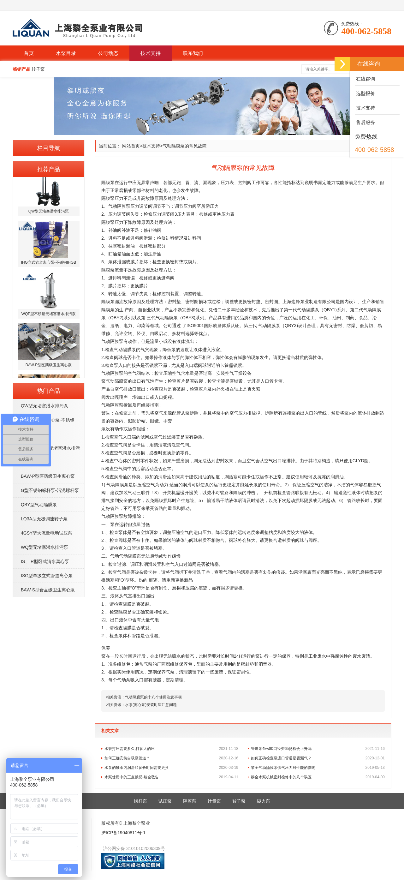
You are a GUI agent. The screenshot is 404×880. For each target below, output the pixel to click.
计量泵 (214, 801)
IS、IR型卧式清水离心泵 (45, 561)
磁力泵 (263, 801)
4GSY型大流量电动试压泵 (46, 533)
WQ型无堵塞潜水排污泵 (44, 547)
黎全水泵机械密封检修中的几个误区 (318, 777)
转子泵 (239, 801)
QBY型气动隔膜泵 (39, 504)
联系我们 (193, 53)
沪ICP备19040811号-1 (123, 832)
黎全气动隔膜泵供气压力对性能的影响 (318, 767)
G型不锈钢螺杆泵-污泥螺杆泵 (50, 490)
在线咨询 (365, 78)
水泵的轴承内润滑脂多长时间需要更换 (171, 767)
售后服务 (365, 122)
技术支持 (150, 53)
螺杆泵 (140, 801)
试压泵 (165, 801)
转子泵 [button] (38, 69)
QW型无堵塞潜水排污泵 (44, 405)
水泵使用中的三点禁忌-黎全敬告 (171, 777)
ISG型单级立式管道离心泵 (47, 575)
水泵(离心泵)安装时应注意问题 (151, 705)
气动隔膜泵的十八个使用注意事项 (153, 697)
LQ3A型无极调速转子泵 (44, 518)
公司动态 (108, 53)
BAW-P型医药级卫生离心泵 (48, 476)
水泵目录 (66, 53)
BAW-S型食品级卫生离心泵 (48, 589)
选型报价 (365, 93)
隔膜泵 (189, 801)
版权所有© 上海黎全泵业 (125, 823)
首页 (29, 53)
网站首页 (131, 145)
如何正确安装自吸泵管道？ (171, 758)
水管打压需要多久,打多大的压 (171, 748)
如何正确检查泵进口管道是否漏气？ (318, 758)
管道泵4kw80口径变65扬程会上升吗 (318, 748)
